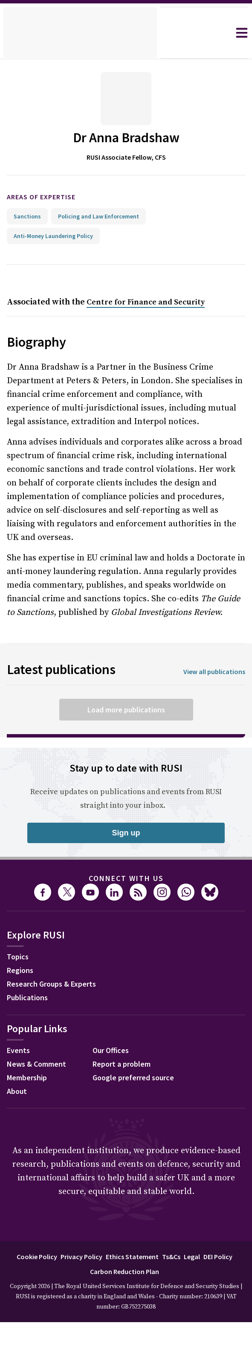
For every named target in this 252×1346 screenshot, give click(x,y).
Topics (19, 957)
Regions (22, 971)
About (18, 1092)
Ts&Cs (192, 1256)
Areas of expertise (48, 197)
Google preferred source (137, 1078)
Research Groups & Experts (58, 985)
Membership (29, 1078)
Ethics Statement (150, 1256)
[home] (80, 33)
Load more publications (126, 709)
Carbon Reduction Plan (142, 1271)
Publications (29, 998)
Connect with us (126, 878)
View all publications (211, 671)
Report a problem (124, 1065)
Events (19, 1051)
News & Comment (39, 1065)
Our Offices (113, 1051)
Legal (215, 1256)
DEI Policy (84, 1271)
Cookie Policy (47, 1256)
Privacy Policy (96, 1256)
